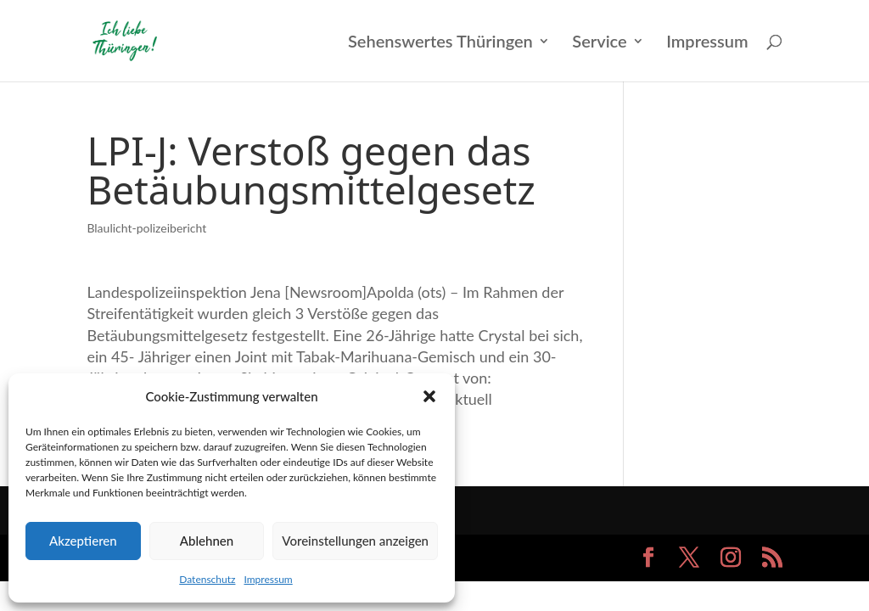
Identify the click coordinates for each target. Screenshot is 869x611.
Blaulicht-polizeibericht (146, 228)
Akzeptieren (83, 540)
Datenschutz (207, 579)
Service (599, 43)
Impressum (268, 579)
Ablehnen (206, 540)
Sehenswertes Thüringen (440, 43)
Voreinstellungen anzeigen (355, 540)
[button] (429, 396)
